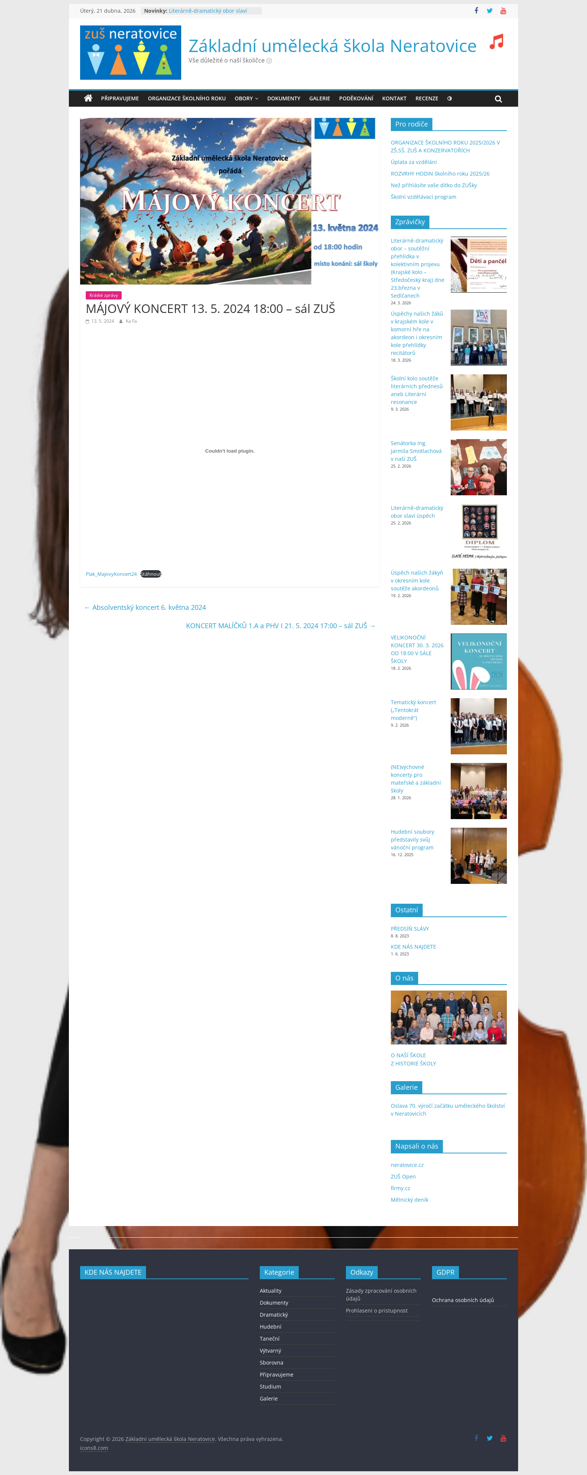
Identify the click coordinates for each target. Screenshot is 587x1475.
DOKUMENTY (283, 98)
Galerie (269, 1398)
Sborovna (271, 1362)
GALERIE (319, 98)
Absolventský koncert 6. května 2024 (145, 607)
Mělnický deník (409, 1199)
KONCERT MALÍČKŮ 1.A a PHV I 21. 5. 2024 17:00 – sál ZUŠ (281, 625)
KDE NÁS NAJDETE (413, 946)
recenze (427, 98)
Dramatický (274, 1314)
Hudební (271, 1326)
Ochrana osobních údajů (463, 1300)
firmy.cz (400, 1188)
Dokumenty (274, 1302)
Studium (270, 1386)
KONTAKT (394, 98)
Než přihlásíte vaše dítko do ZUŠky (434, 185)
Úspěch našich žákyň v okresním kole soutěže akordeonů (417, 580)
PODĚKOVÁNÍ (356, 98)
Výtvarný (270, 1350)
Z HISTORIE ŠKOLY (413, 1063)
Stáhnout (150, 574)
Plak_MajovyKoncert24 (111, 574)
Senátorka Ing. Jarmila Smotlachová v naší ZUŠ (416, 451)
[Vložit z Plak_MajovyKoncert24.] (230, 450)
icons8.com (94, 1447)
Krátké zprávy (103, 295)
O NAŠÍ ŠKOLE (408, 1055)
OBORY (244, 98)
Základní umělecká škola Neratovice (333, 45)
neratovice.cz (407, 1164)
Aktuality (271, 1290)
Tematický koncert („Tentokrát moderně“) (413, 710)
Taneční (270, 1338)
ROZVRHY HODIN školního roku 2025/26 (440, 173)
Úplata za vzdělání (414, 161)
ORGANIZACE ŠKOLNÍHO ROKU (187, 98)
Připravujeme (120, 98)
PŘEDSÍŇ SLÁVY (411, 928)
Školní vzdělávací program (423, 196)
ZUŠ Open (403, 1176)
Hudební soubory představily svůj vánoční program (412, 839)
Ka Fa (131, 321)
